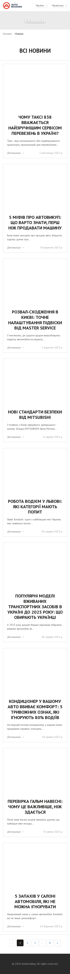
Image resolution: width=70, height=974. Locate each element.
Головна (7, 33)
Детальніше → (15, 153)
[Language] (59, 5)
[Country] (42, 5)
